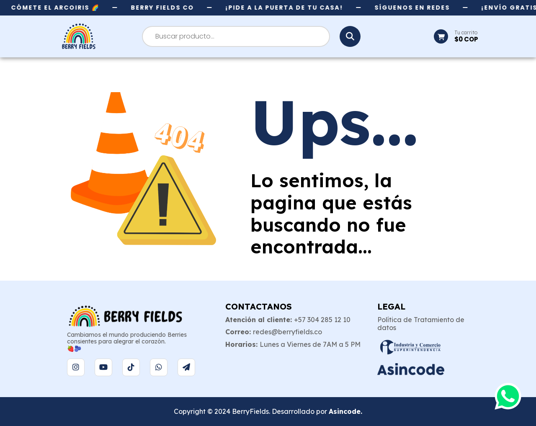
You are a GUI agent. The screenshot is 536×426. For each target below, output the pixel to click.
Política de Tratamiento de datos (420, 324)
